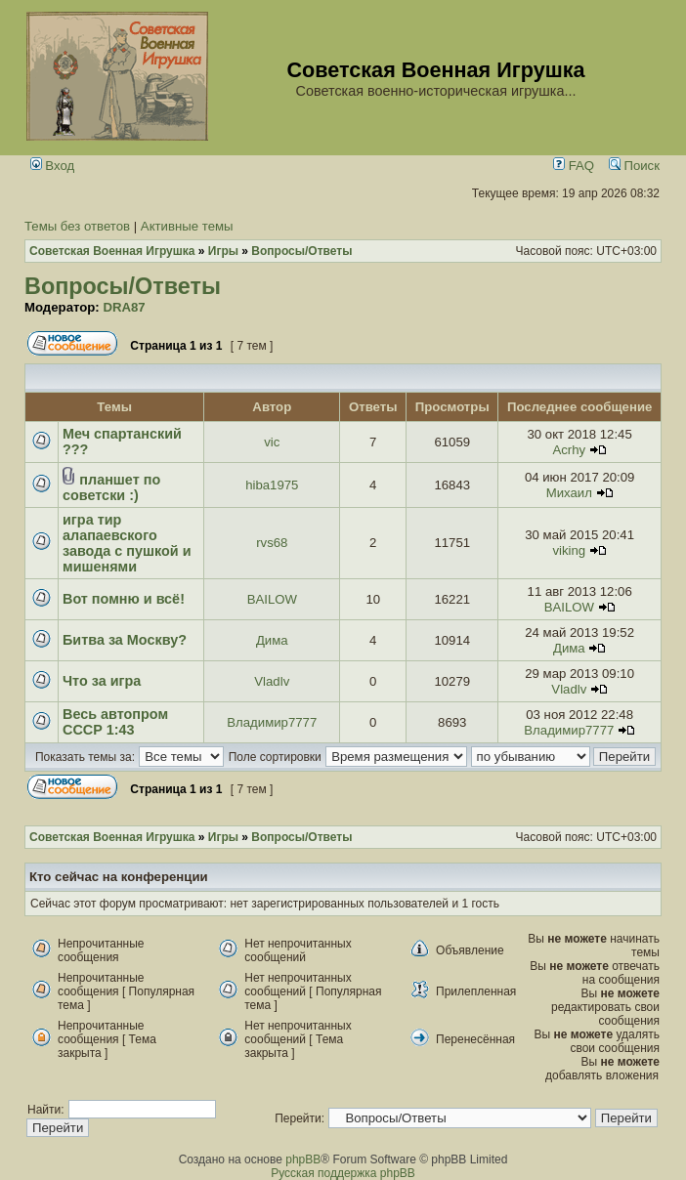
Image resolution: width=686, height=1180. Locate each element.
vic (271, 442)
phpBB (303, 1159)
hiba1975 (271, 485)
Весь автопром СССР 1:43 (115, 722)
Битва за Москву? (125, 640)
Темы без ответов (77, 226)
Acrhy (568, 449)
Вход (52, 165)
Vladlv (271, 681)
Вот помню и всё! (124, 599)
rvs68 (271, 542)
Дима (272, 640)
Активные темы (187, 226)
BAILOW (272, 599)
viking (568, 550)
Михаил (569, 492)
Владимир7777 (272, 722)
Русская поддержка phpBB (343, 1173)
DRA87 (124, 307)
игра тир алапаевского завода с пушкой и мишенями (127, 543)
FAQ (573, 165)
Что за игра (102, 681)
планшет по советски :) (111, 487)
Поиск (634, 165)
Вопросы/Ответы (122, 286)
